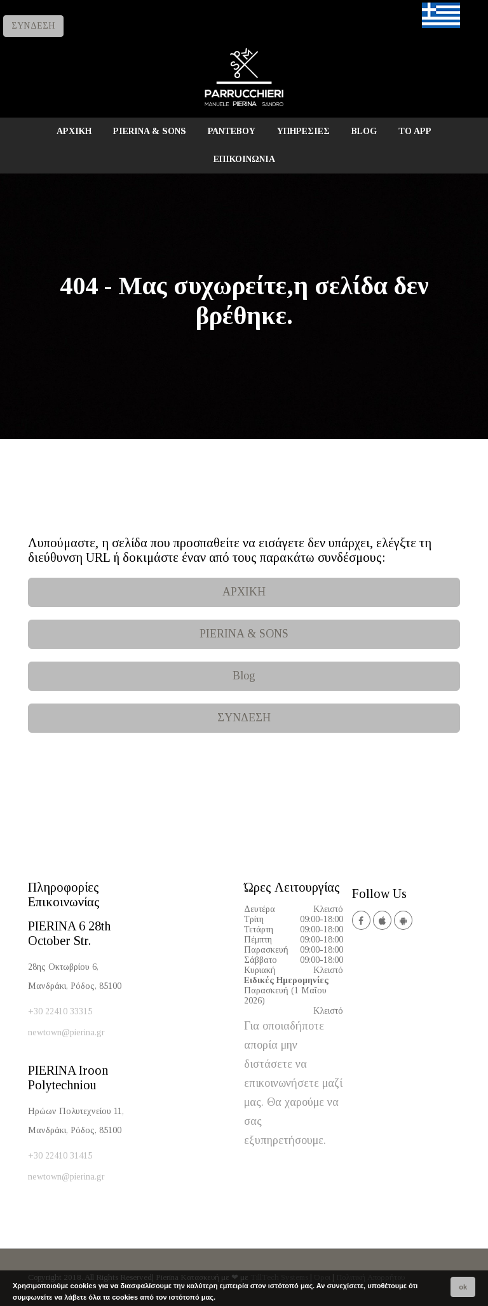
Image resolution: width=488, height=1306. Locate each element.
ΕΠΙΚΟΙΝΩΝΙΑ (244, 159)
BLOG (364, 131)
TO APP (414, 131)
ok (463, 1287)
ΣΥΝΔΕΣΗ (33, 26)
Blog (244, 675)
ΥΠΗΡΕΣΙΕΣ (303, 131)
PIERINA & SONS (149, 131)
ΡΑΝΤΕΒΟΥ (231, 131)
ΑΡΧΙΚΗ (74, 131)
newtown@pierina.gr (66, 1032)
